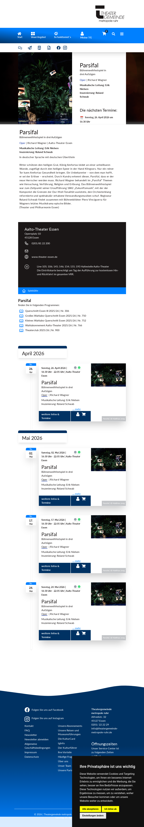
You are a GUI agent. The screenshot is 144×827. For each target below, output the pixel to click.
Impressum (31, 752)
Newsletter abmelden (36, 739)
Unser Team (64, 765)
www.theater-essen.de (44, 256)
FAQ (27, 730)
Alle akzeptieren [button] (90, 809)
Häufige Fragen (66, 756)
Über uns (63, 761)
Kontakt (29, 725)
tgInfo (61, 743)
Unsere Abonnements (70, 725)
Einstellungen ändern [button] (93, 815)
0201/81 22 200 (41, 243)
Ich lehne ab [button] (110, 809)
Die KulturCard (66, 738)
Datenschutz (32, 756)
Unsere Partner (66, 770)
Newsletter (31, 734)
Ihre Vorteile (65, 752)
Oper (44, 394)
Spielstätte (30, 291)
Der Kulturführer (67, 747)
